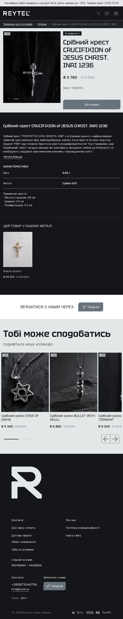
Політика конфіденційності (83, 527)
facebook (35, 565)
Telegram (90, 307)
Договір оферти (21, 535)
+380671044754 (24, 584)
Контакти (17, 520)
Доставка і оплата (23, 527)
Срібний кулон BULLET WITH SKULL (72, 418)
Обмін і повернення (24, 541)
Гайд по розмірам (23, 549)
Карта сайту (73, 535)
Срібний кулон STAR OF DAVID (20, 418)
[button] (105, 439)
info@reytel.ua (20, 589)
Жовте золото (12, 271)
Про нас (71, 520)
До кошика (92, 104)
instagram (19, 565)
